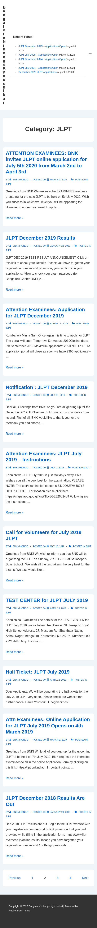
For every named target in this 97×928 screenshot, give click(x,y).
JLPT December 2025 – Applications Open (41, 46)
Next (85, 877)
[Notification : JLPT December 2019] (57, 395)
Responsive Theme (19, 910)
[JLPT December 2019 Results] (60, 246)
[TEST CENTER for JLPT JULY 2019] (58, 608)
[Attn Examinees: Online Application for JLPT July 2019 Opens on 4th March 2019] (58, 739)
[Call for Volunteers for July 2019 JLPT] (57, 546)
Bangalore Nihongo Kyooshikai (4, 54)
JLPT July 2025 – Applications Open (38, 54)
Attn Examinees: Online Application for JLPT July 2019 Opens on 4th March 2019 (48, 726)
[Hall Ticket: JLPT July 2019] (58, 679)
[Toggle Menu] (90, 55)
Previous (14, 877)
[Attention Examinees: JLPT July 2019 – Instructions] (57, 467)
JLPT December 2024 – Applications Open (41, 59)
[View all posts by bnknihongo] (19, 179)
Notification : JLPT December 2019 (47, 387)
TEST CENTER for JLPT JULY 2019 (47, 600)
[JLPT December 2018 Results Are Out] (60, 812)
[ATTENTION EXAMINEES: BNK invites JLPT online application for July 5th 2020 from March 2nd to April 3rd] (58, 179)
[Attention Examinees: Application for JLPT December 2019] (59, 323)
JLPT (8, 184)
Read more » (15, 218)
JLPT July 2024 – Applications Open (38, 67)
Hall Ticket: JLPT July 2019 (37, 672)
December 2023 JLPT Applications (37, 72)
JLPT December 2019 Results (40, 238)
